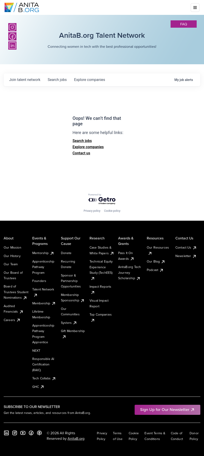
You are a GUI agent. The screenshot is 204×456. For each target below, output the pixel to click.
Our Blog (156, 261)
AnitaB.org (76, 438)
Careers (12, 320)
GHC (38, 386)
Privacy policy (92, 210)
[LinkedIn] (6, 433)
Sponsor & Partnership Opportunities (71, 281)
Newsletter (186, 256)
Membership (44, 303)
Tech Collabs (44, 378)
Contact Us (186, 247)
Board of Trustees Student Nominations (16, 292)
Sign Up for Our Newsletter (167, 409)
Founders (39, 281)
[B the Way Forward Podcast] (39, 433)
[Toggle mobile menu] (195, 7)
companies (89, 80)
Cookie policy (112, 210)
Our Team (11, 264)
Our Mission (12, 247)
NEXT (36, 350)
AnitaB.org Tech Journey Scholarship (129, 272)
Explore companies (88, 147)
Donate (66, 253)
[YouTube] (23, 433)
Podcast (155, 270)
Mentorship (43, 253)
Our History (12, 256)
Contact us (81, 153)
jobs (57, 80)
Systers (69, 322)
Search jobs (82, 141)
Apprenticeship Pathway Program (43, 267)
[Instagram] (12, 27)
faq (183, 24)
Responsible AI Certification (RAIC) (43, 364)
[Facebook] (31, 433)
